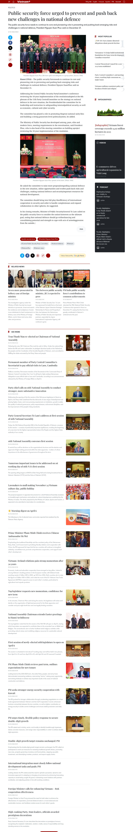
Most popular (105, 36)
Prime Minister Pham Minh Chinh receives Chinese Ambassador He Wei (33, 534)
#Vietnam (70, 244)
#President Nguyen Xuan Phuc (48, 239)
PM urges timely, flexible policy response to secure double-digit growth (33, 719)
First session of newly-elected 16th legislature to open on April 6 (36, 644)
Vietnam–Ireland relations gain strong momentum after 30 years (35, 562)
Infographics (104, 99)
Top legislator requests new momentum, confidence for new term (35, 593)
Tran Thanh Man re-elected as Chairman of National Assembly (34, 338)
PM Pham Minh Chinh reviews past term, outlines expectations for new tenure (32, 666)
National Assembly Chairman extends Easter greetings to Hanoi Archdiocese (35, 616)
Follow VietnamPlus (67, 256)
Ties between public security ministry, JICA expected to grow (49, 293)
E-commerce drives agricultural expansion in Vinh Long (108, 170)
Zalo (10, 37)
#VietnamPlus (25, 248)
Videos (102, 143)
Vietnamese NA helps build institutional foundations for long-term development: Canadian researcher (109, 55)
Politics (11, 7)
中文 (113, 1)
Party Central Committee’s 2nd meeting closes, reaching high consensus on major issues (109, 77)
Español (107, 2)
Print (10, 54)
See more (15, 332)
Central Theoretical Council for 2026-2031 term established (108, 65)
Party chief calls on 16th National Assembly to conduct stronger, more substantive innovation (34, 389)
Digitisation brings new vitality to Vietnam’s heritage (103, 194)
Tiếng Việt (88, 2)
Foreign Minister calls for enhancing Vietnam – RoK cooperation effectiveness (33, 790)
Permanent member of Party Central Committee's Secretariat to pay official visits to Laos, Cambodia (32, 364)
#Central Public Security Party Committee (34, 244)
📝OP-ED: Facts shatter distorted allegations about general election (107, 42)
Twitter (10, 48)
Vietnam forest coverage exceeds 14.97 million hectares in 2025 (110, 128)
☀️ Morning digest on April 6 (22, 510)
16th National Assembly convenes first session (30, 441)
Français (101, 2)
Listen (102, 200)
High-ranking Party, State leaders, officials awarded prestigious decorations (33, 813)
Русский (118, 1)
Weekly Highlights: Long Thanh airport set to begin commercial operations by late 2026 (103, 214)
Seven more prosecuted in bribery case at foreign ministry (20, 293)
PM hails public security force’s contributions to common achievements (74, 293)
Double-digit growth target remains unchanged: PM (34, 740)
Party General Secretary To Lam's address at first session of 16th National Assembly (36, 417)
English (95, 2)
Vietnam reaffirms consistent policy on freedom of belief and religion (109, 87)
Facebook (10, 43)
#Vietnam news (39, 248)
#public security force (28, 239)
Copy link (10, 60)
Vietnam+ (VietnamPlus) (24, 1)
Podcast (104, 187)
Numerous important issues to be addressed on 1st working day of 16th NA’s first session (33, 465)
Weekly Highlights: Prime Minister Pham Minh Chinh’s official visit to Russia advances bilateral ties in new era (104, 238)
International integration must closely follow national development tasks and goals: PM (34, 765)
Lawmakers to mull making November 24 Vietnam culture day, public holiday (32, 487)
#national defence (57, 244)
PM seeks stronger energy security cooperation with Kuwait (33, 691)
